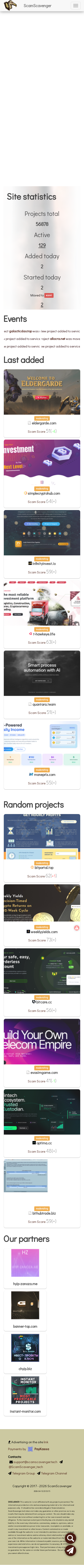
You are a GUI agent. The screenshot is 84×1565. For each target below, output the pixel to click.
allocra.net (64, 338)
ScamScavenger (37, 5)
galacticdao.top (27, 331)
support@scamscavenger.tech (35, 1462)
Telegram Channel (54, 1473)
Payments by (28, 1449)
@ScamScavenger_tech (26, 1466)
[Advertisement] (42, 42)
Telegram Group (23, 1473)
